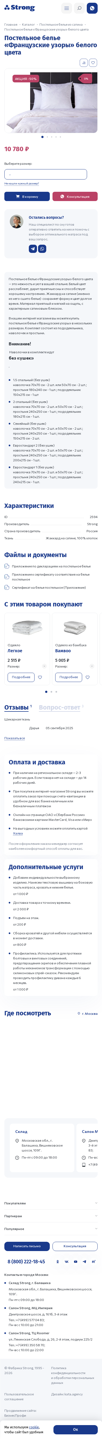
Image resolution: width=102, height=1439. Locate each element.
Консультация (75, 1246)
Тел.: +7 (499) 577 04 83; (27, 1320)
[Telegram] (84, 1262)
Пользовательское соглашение (19, 1396)
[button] (42, 137)
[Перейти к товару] (27, 649)
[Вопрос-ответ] (61, 707)
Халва (18, 833)
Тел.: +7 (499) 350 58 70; (27, 1345)
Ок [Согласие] (75, 1429)
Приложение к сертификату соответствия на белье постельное (46, 576)
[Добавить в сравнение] (84, 63)
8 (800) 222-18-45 (26, 1262)
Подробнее (21, 677)
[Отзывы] (18, 707)
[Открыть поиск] (66, 8)
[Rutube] (93, 1262)
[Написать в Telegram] (33, 249)
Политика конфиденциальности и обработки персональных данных (72, 1375)
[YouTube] (75, 1262)
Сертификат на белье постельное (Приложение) (45, 587)
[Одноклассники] (57, 1262)
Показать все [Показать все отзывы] (14, 738)
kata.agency (73, 1394)
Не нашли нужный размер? (21, 183)
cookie (34, 1427)
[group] (51, 100)
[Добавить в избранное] (93, 63)
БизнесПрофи (15, 1415)
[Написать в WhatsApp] (42, 249)
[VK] (66, 1262)
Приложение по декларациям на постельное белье (47, 566)
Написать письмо (27, 1246)
